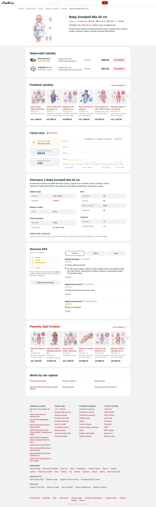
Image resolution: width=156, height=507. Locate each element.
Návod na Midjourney (83, 487)
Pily (70, 472)
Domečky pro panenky (87, 415)
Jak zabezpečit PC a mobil (90, 479)
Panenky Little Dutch (62, 418)
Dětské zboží (31, 9)
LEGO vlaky (108, 418)
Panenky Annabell (61, 436)
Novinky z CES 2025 (37, 487)
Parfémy (64, 472)
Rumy (56, 472)
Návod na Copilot (53, 487)
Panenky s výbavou (69, 381)
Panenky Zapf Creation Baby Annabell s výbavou (44, 388)
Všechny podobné (118, 85)
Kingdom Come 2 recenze (69, 479)
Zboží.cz (21, 9)
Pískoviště (107, 424)
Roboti (81, 430)
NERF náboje (109, 430)
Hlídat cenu (52, 133)
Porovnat (100, 21)
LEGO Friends (109, 412)
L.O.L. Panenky (60, 409)
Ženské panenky (68, 387)
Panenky (64, 9)
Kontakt (74, 500)
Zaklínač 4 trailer (52, 479)
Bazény (102, 472)
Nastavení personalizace (93, 498)
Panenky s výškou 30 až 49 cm (106, 387)
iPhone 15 (64, 468)
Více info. (41, 275)
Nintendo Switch (94, 468)
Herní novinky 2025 (37, 479)
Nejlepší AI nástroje (100, 487)
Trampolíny (108, 421)
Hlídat (110, 21)
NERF (106, 427)
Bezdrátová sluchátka (50, 468)
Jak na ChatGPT (67, 487)
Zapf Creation (57, 196)
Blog (54, 498)
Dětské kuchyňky (85, 436)
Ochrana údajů (76, 498)
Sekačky (77, 472)
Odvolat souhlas (111, 498)
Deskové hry (108, 433)
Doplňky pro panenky (86, 412)
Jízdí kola (86, 472)
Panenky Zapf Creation (38, 381)
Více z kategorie (119, 327)
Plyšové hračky (84, 418)
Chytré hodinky (35, 468)
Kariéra (82, 500)
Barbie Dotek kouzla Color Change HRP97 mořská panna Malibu (41, 432)
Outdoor (95, 472)
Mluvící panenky (60, 424)
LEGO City (108, 409)
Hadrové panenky (61, 415)
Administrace (63, 498)
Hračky (40, 9)
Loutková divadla (85, 424)
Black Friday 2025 (114, 472)
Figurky (81, 421)
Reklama (123, 498)
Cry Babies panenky (62, 427)
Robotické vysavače (45, 472)
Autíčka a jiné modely (86, 433)
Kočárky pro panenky (86, 409)
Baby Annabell (100, 381)
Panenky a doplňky (52, 9)
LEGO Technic (109, 415)
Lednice (32, 472)
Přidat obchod (35, 498)
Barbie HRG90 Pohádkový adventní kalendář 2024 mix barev (39, 440)
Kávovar (114, 468)
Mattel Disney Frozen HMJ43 (40, 445)
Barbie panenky (60, 430)
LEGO (72, 468)
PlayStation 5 (81, 468)
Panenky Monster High (63, 433)
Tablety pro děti (109, 436)
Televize (105, 468)
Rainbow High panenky (63, 412)
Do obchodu (119, 60)
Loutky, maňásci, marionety (89, 427)
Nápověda (46, 498)
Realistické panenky (62, 421)
